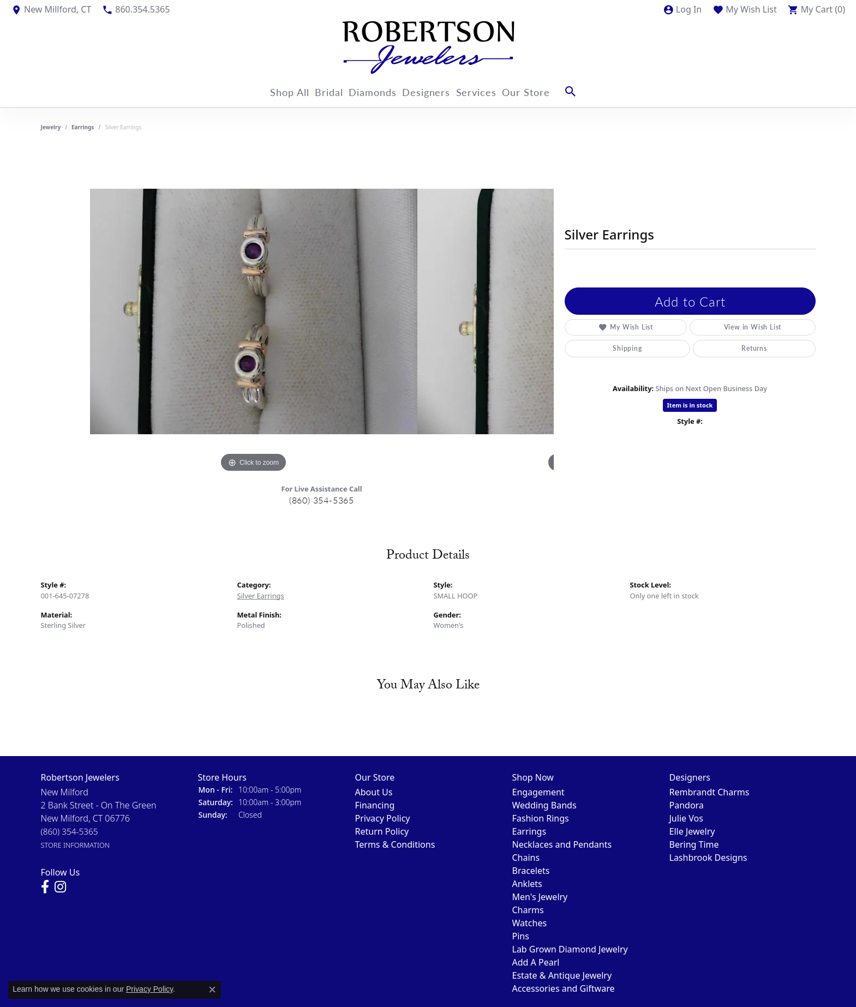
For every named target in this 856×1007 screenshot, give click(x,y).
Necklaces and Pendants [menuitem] (562, 844)
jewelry (51, 127)
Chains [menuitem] (526, 858)
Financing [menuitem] (375, 805)
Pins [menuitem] (520, 936)
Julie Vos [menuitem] (686, 818)
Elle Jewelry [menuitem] (692, 831)
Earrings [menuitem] (529, 831)
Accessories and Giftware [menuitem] (563, 988)
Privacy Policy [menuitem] (382, 818)
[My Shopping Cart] (816, 9)
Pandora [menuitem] (686, 805)
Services (489, 91)
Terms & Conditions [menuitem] (395, 844)
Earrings (82, 127)
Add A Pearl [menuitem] (536, 962)
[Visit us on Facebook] (45, 887)
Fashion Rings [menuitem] (540, 818)
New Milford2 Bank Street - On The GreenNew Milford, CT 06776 (99, 818)
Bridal (322, 91)
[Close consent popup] (212, 989)
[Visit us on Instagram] (60, 887)
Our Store (545, 91)
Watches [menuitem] (529, 923)
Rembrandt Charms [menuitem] (709, 792)
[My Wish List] (745, 9)
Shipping (627, 348)
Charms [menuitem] (528, 910)
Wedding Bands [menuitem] (544, 805)
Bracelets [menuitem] (531, 871)
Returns (754, 348)
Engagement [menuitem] (538, 792)
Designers (433, 91)
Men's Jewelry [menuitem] (540, 897)
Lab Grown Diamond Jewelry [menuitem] (570, 949)
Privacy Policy (149, 989)
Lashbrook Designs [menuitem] (708, 858)
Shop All (276, 91)
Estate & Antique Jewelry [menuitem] (562, 975)
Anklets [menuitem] (527, 884)
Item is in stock (690, 405)
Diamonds (373, 91)
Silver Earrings (260, 596)
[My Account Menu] (682, 9)
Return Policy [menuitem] (382, 831)
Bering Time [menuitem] (694, 844)
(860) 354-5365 (321, 500)
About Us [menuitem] (374, 792)
